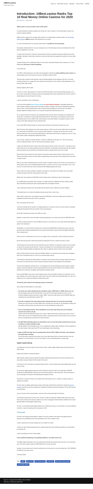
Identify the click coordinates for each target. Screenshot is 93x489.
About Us (52, 3)
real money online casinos (63, 466)
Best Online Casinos (62, 3)
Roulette (87, 3)
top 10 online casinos (23, 469)
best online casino (40, 466)
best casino (30, 466)
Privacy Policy (79, 3)
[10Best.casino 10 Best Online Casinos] (10, 3)
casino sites (50, 466)
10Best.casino (21, 485)
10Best (23, 466)
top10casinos (21, 20)
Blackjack (71, 3)
